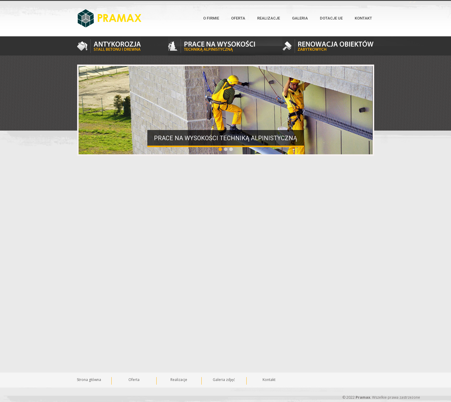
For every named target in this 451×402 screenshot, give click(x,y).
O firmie (211, 18)
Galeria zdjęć (224, 379)
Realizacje (268, 18)
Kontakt (363, 18)
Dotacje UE (331, 18)
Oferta (238, 18)
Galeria (300, 18)
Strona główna (89, 379)
